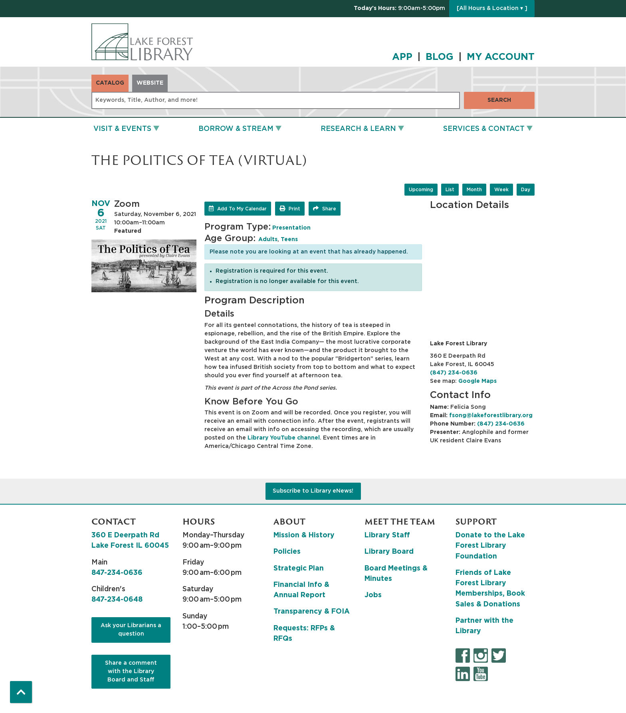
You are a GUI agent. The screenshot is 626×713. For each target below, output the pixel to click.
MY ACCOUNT (501, 57)
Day (525, 189)
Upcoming (421, 189)
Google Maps (477, 381)
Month (474, 189)
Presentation (291, 228)
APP (402, 57)
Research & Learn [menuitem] (358, 129)
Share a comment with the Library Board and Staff (131, 671)
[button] (399, 8)
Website (150, 83)
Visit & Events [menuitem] (122, 129)
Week (501, 189)
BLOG (440, 57)
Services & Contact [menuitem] (484, 129)
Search (499, 100)
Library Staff (387, 535)
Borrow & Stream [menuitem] (235, 129)
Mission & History (304, 535)
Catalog (110, 83)
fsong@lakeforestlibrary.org (491, 415)
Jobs (373, 595)
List (450, 189)
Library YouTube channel (284, 438)
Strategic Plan (298, 568)
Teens (289, 239)
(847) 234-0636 (453, 373)
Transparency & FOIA (311, 611)
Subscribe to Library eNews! (313, 491)
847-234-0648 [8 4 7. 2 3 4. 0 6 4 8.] (117, 599)
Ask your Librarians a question (131, 630)
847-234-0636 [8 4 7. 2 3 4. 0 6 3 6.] (117, 572)
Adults (267, 239)
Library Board (389, 551)
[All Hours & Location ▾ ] (492, 8)
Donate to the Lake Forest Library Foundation (490, 546)
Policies (287, 551)
